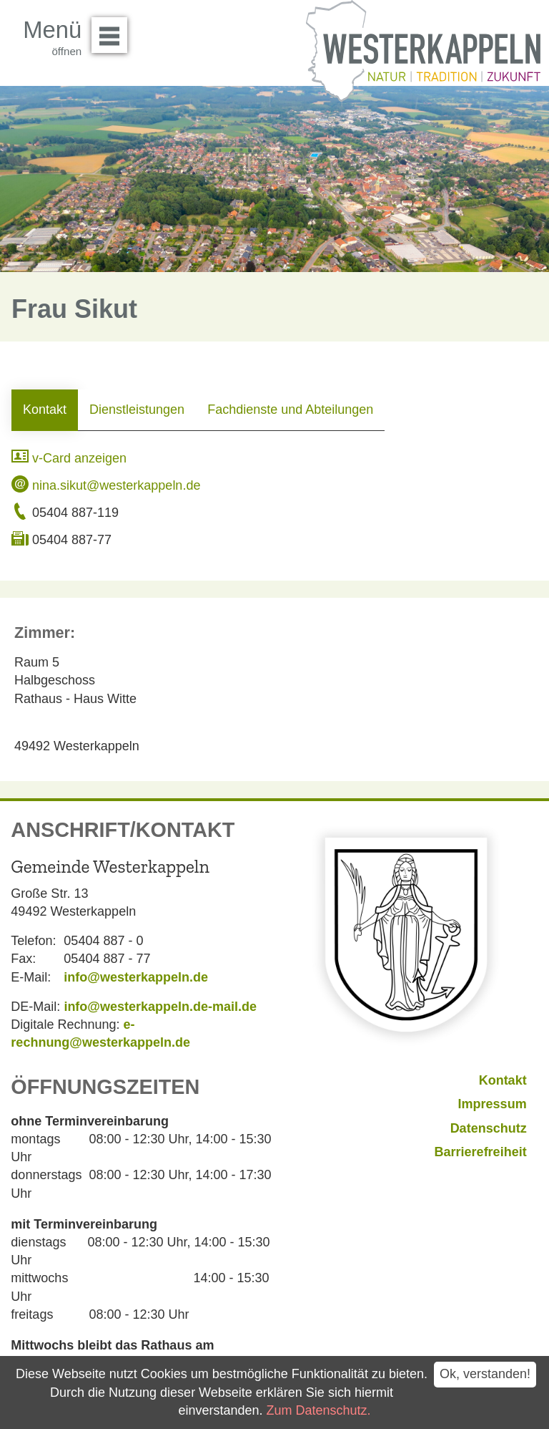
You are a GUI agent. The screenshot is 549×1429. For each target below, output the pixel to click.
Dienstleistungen (136, 409)
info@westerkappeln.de (136, 977)
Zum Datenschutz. (319, 1410)
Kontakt (44, 409)
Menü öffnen (113, 30)
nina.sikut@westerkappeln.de (105, 485)
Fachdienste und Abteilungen (290, 409)
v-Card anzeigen (69, 458)
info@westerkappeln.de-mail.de (160, 1006)
